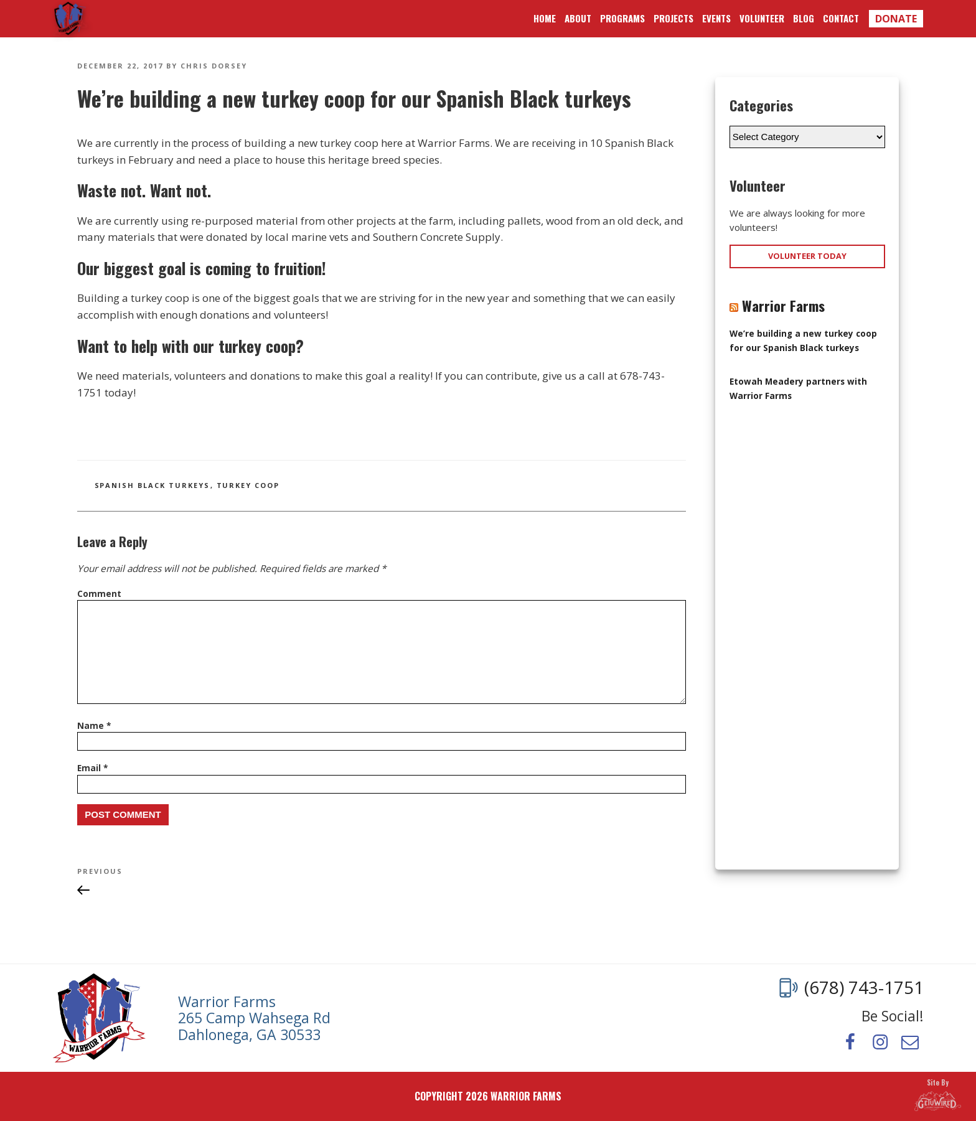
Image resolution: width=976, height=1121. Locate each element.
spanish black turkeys (152, 485)
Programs (622, 18)
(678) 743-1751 (864, 987)
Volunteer (761, 18)
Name (94, 725)
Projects (673, 18)
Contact (841, 18)
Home (544, 18)
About (578, 18)
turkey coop (248, 485)
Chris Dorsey (214, 65)
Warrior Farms (70, 18)
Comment (99, 593)
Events (716, 18)
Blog (803, 18)
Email (92, 768)
